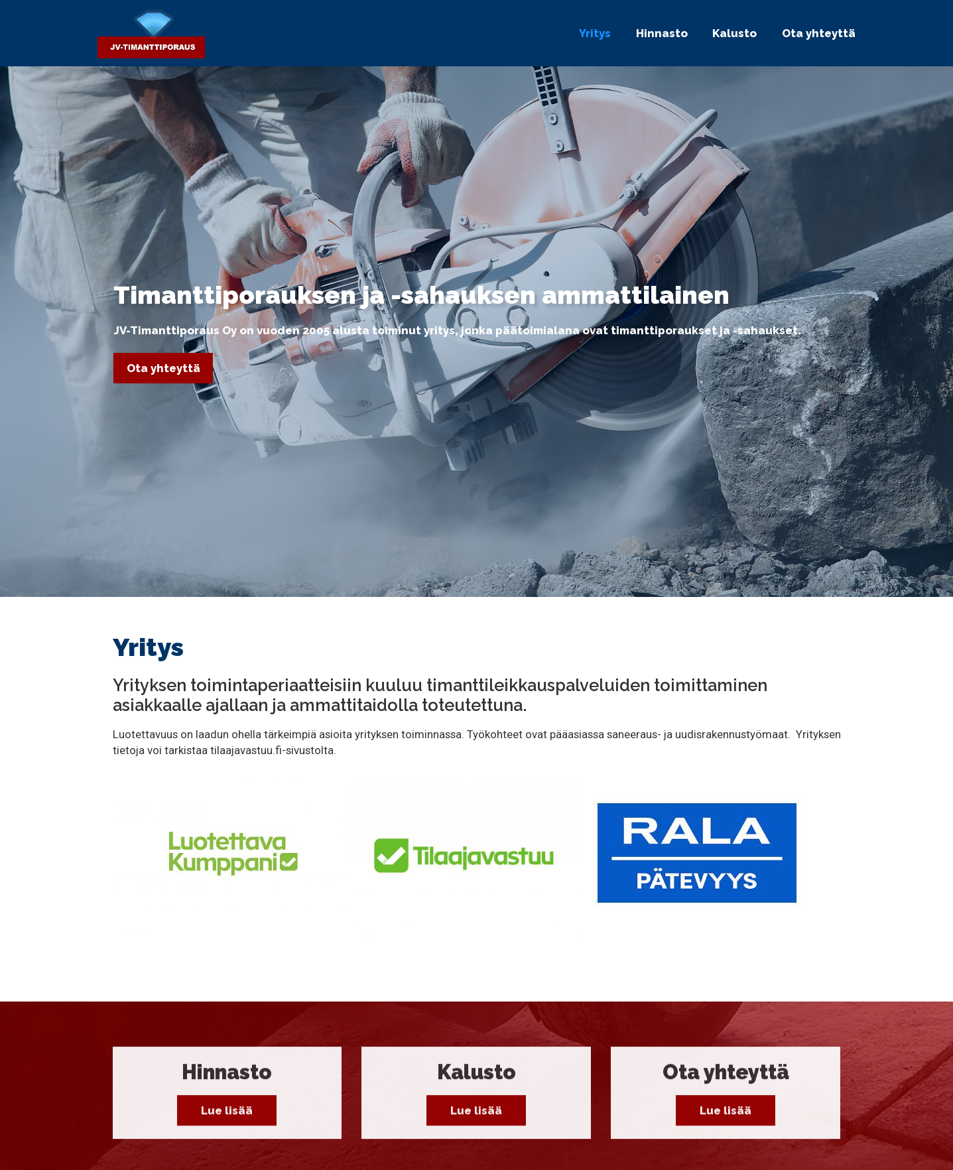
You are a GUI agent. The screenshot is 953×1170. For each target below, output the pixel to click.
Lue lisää (227, 1117)
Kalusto (734, 33)
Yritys (595, 33)
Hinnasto (662, 33)
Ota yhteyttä (819, 33)
